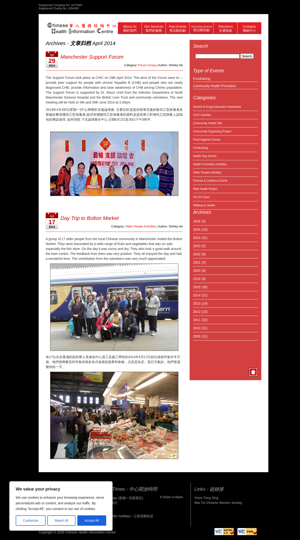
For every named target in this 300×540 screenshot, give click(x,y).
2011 (196, 320)
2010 (196, 328)
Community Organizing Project (212, 131)
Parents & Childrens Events (210, 180)
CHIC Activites (202, 115)
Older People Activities (207, 172)
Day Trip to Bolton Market (89, 218)
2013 (196, 303)
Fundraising (201, 78)
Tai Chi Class (201, 197)
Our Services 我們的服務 (153, 28)
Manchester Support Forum (92, 57)
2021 (196, 262)
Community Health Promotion (214, 86)
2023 (196, 246)
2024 (196, 238)
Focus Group (147, 65)
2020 (196, 270)
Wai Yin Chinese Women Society (218, 503)
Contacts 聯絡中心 (249, 28)
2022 (196, 254)
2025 (196, 229)
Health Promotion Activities (210, 164)
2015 (196, 287)
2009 (196, 336)
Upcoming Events (201, 28)
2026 (196, 221)
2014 (196, 295)
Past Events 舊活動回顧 (178, 28)
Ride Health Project (205, 189)
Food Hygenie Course (207, 139)
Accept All (92, 520)
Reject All (61, 520)
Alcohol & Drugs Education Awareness (217, 106)
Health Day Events (204, 156)
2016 (196, 279)
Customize (30, 520)
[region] (60, 506)
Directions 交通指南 (225, 28)
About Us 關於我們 (130, 28)
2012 (196, 312)
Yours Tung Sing (206, 498)
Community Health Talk (207, 123)
